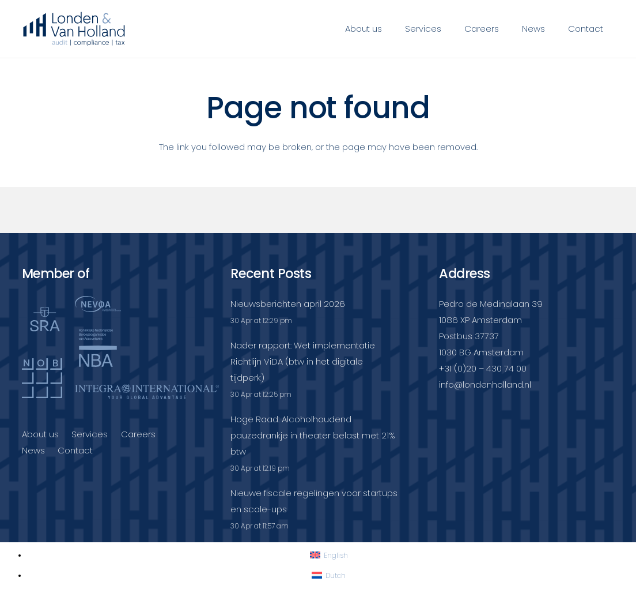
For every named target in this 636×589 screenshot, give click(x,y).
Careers (138, 434)
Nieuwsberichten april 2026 (287, 304)
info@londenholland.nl (485, 384)
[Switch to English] (329, 555)
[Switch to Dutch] (329, 575)
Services (89, 434)
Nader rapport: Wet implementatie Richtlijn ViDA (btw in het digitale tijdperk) (302, 361)
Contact (75, 450)
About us (40, 434)
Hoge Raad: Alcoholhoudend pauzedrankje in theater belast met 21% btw (312, 435)
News (33, 450)
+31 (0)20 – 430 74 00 (483, 368)
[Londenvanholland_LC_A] (74, 29)
